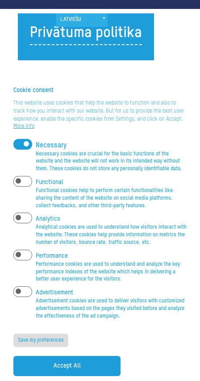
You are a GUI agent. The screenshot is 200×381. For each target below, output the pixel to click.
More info (23, 140)
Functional (49, 197)
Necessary (51, 159)
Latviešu (70, 19)
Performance (52, 270)
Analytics (48, 233)
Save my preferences (41, 354)
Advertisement (54, 307)
